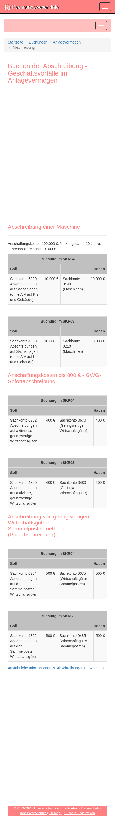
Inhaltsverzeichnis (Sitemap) (40, 813)
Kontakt (72, 808)
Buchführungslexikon (79, 813)
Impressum (56, 808)
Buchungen (38, 42)
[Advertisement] (57, 150)
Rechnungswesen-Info (31, 7)
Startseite (15, 42)
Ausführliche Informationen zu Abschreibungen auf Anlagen (56, 668)
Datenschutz (90, 808)
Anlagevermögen (67, 42)
